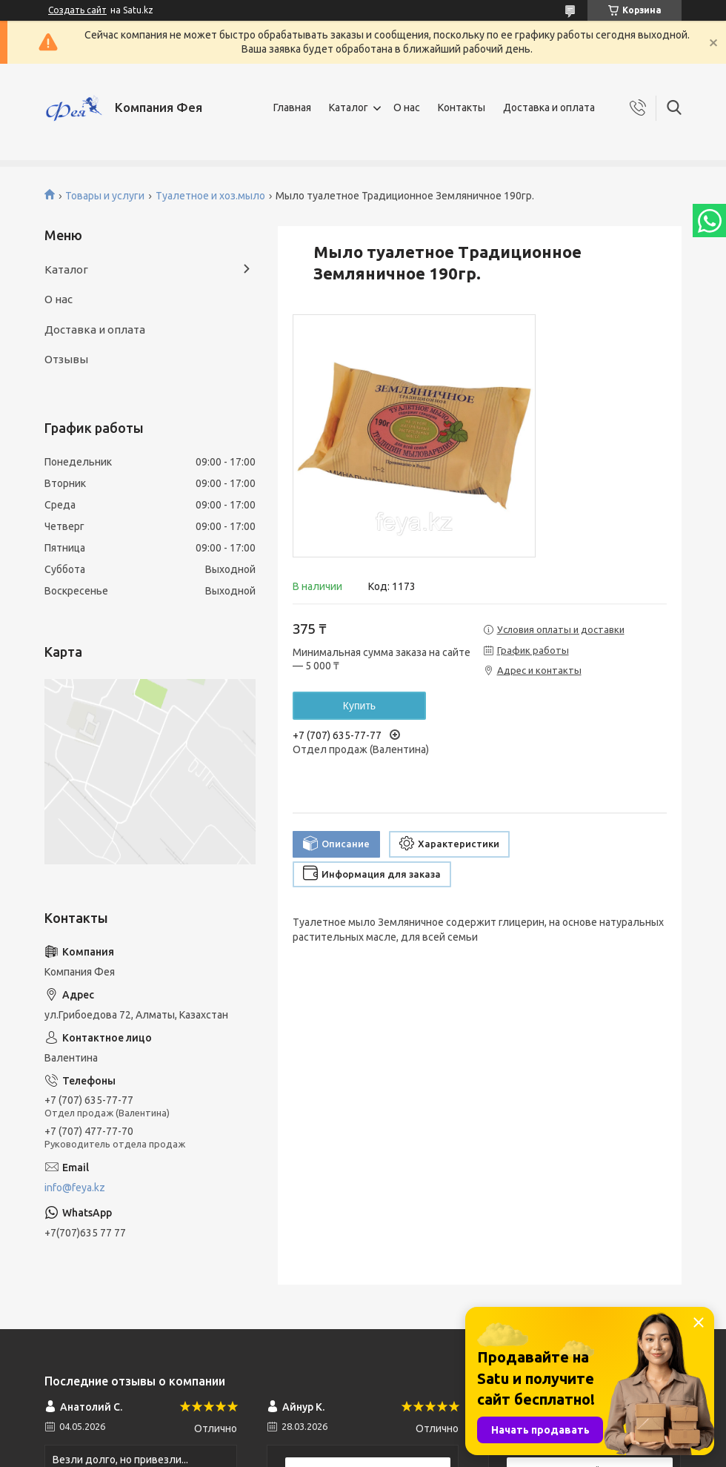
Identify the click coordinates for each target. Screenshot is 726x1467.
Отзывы (66, 359)
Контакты (461, 107)
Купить (359, 706)
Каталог (348, 107)
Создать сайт (77, 10)
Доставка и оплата (549, 107)
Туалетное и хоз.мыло (210, 196)
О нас (406, 107)
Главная (292, 107)
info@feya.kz (74, 1187)
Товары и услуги (104, 196)
